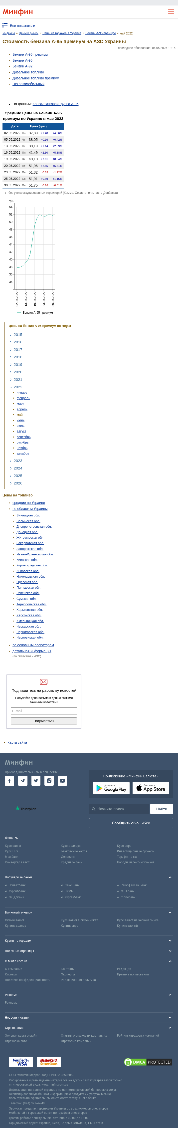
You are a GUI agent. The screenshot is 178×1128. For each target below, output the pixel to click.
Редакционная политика (78, 980)
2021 (18, 379)
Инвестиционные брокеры (136, 851)
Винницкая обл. (28, 515)
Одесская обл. (27, 582)
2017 (18, 349)
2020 (18, 372)
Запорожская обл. (29, 549)
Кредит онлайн (71, 862)
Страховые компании (76, 1041)
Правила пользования (133, 974)
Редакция (124, 969)
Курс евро (124, 846)
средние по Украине (28, 503)
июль (20, 426)
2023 (18, 460)
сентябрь (23, 437)
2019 (18, 364)
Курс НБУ (11, 851)
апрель (22, 409)
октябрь (23, 442)
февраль (23, 398)
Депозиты (68, 857)
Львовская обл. (27, 571)
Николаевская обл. (30, 576)
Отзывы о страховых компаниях (84, 1035)
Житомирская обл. (30, 537)
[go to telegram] (22, 781)
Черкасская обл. (28, 626)
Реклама (11, 1002)
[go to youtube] (62, 781)
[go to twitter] (36, 781)
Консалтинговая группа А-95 (56, 104)
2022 (18, 387)
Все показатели (22, 26)
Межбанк (11, 857)
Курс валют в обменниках (79, 920)
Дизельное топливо (28, 72)
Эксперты (68, 974)
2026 (18, 483)
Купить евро (69, 925)
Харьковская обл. (29, 610)
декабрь (23, 453)
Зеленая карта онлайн (21, 1035)
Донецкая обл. (27, 532)
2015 (18, 334)
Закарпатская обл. (30, 543)
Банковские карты (74, 851)
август (21, 431)
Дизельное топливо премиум (35, 78)
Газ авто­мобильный (28, 84)
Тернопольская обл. (31, 604)
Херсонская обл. (28, 615)
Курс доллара (71, 846)
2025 (18, 475)
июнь (20, 420)
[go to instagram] (49, 781)
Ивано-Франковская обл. (35, 554)
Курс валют (13, 846)
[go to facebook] (9, 781)
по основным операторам (33, 645)
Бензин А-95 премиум (30, 54)
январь (22, 392)
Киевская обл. (27, 560)
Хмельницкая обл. (30, 621)
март (20, 403)
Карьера (11, 974)
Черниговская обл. (30, 632)
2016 (18, 342)
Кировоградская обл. (32, 565)
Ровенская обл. (27, 593)
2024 (18, 468)
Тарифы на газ (127, 857)
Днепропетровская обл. (34, 526)
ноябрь (22, 448)
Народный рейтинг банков (136, 862)
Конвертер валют (17, 862)
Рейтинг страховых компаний (138, 1035)
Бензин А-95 (22, 60)
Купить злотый (127, 925)
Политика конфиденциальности (27, 980)
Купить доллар (15, 925)
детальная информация (31, 651)
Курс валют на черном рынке (138, 920)
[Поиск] (161, 809)
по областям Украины (29, 509)
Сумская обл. (26, 599)
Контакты (67, 969)
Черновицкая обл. (29, 637)
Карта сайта (17, 742)
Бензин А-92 (22, 66)
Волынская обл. (28, 521)
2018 (18, 357)
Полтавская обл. (28, 587)
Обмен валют (14, 920)
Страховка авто (16, 1041)
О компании (13, 969)
